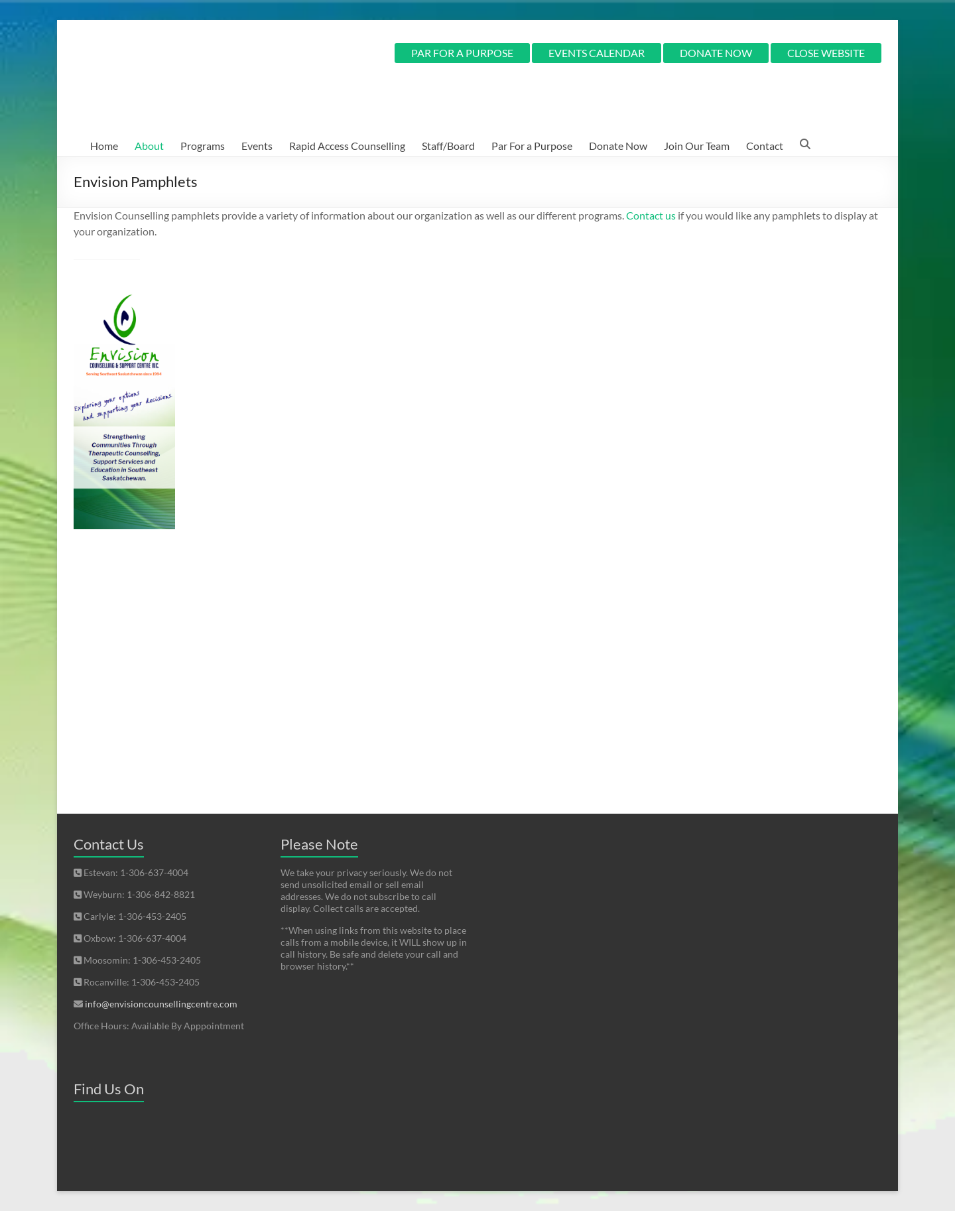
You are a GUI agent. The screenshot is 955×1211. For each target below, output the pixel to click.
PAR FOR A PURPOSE (462, 52)
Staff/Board (448, 145)
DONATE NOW (716, 52)
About (149, 145)
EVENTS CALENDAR (596, 52)
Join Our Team (697, 145)
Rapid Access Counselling (347, 145)
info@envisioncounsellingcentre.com (161, 1003)
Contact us (651, 215)
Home (104, 145)
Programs (202, 145)
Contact (764, 145)
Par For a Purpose (531, 145)
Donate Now (618, 145)
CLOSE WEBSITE (826, 52)
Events (257, 145)
